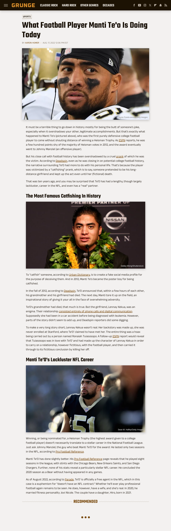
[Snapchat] (160, 5)
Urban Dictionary (79, 274)
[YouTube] (139, 5)
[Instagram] (145, 5)
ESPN (122, 140)
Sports (26, 16)
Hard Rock (69, 5)
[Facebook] (134, 5)
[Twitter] (150, 5)
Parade (69, 479)
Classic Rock (49, 5)
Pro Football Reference (70, 451)
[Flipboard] (155, 5)
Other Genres (89, 5)
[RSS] (165, 5)
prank (120, 156)
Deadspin (61, 160)
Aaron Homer (32, 42)
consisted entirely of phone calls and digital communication (95, 311)
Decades (108, 5)
